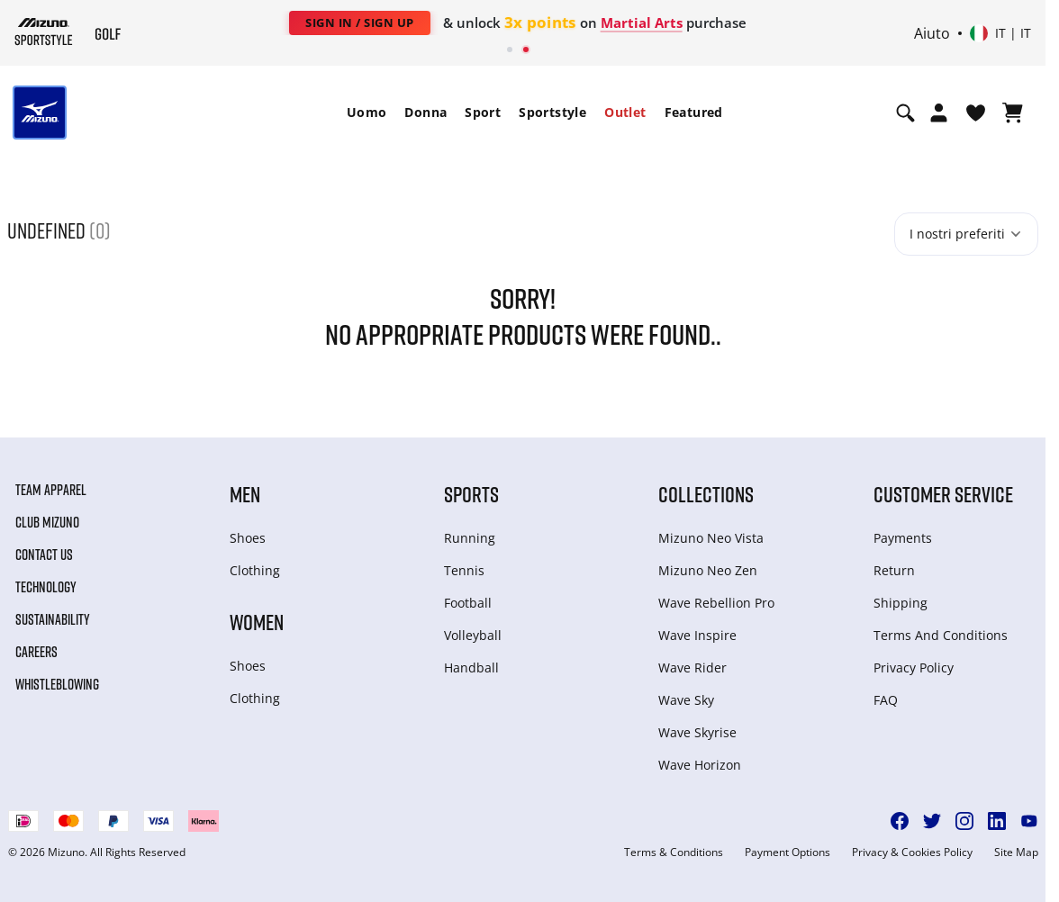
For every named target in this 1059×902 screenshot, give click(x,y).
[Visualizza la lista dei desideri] (975, 112)
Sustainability (52, 619)
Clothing (255, 570)
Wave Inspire (697, 635)
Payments (902, 537)
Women (257, 622)
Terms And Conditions (940, 635)
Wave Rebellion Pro (716, 602)
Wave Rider (692, 667)
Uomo (367, 112)
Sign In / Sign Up (359, 22)
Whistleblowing (57, 684)
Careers (36, 652)
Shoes (248, 537)
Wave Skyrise (697, 732)
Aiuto (932, 33)
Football (468, 602)
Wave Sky (686, 699)
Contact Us (44, 555)
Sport (483, 112)
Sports (471, 494)
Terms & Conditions (673, 852)
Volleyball (473, 635)
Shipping (900, 602)
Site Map (1016, 852)
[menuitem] (367, 112)
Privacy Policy (913, 667)
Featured (694, 112)
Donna (425, 112)
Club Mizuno (47, 522)
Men (245, 494)
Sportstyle (552, 112)
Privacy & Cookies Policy (912, 852)
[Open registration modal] (938, 112)
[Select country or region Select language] (1000, 33)
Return (894, 570)
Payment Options (787, 852)
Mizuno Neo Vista (711, 537)
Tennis (464, 570)
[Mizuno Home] (43, 31)
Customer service (943, 494)
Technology (46, 587)
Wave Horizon (699, 764)
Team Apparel (50, 490)
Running (469, 537)
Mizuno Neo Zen (707, 570)
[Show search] (905, 112)
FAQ (885, 699)
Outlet (625, 112)
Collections (706, 494)
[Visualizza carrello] (1012, 112)
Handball (471, 667)
